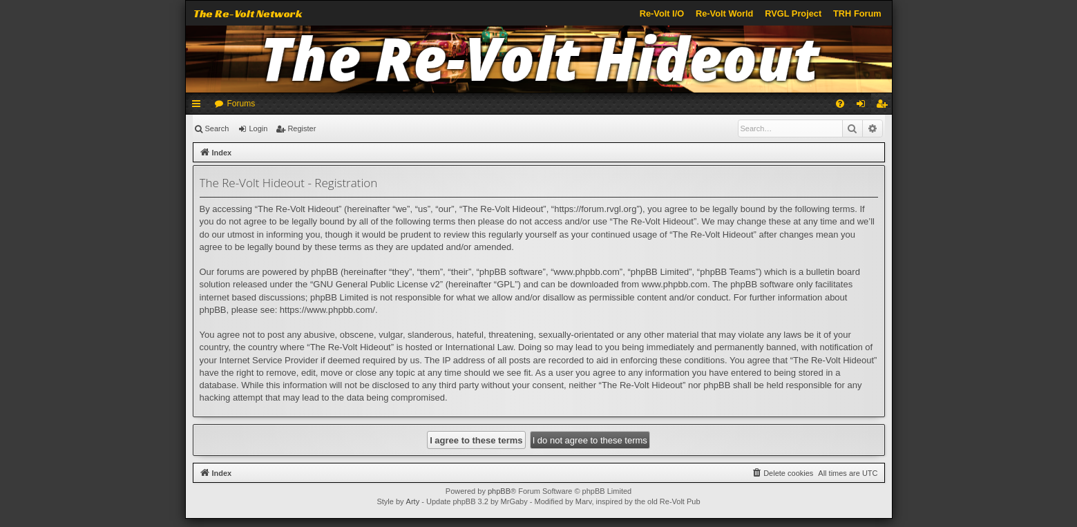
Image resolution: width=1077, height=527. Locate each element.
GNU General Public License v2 (376, 284)
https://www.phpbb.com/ (327, 310)
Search (217, 128)
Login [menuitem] (863, 106)
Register (301, 128)
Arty (413, 501)
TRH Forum (857, 13)
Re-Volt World (724, 13)
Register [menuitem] (884, 106)
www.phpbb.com (674, 284)
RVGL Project (793, 13)
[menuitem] (840, 103)
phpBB (499, 491)
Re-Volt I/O (662, 13)
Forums (241, 103)
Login (258, 128)
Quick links (199, 106)
